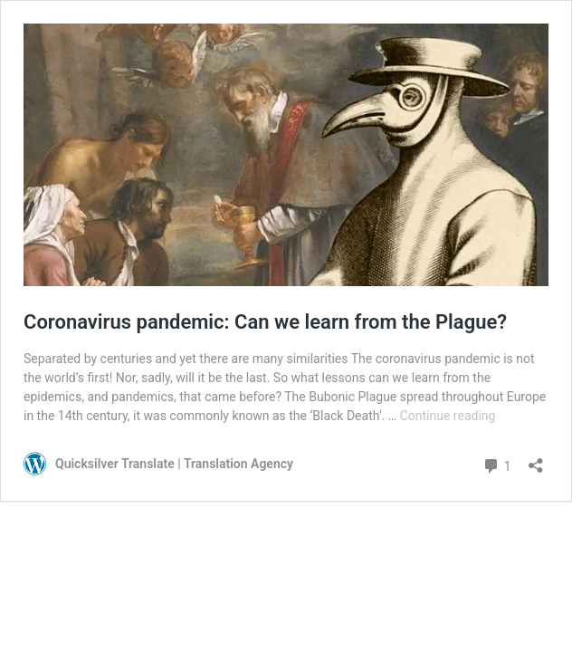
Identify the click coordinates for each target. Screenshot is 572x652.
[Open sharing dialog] (535, 460)
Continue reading (448, 415)
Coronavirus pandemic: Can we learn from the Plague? (265, 322)
